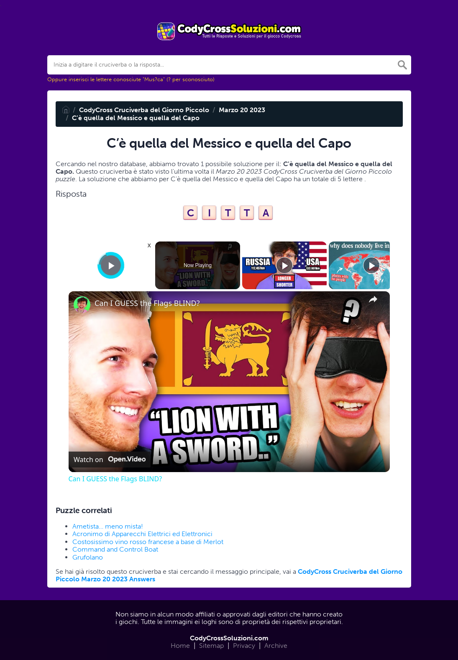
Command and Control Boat (115, 549)
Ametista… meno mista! (107, 526)
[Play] (284, 265)
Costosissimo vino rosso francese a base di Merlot (147, 542)
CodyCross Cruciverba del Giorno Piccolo (144, 110)
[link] (82, 304)
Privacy (244, 646)
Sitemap (211, 646)
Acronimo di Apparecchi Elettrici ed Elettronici (142, 534)
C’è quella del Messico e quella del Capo (136, 118)
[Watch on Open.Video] (110, 459)
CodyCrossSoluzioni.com (229, 638)
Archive (275, 646)
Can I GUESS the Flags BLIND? (147, 303)
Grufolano (87, 557)
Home (180, 646)
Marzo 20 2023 (242, 110)
